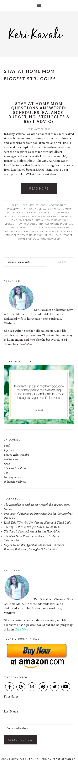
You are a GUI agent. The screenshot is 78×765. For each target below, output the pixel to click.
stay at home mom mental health (41, 235)
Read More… (27, 344)
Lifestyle (9, 450)
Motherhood (37, 205)
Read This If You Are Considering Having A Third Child (37, 522)
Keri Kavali (39, 32)
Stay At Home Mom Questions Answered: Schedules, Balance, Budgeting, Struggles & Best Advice (39, 112)
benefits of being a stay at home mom (40, 212)
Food (7, 445)
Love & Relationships (17, 454)
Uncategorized (57, 205)
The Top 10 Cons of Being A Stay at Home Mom (32, 531)
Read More (39, 188)
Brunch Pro (38, 759)
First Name (11, 696)
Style (7, 463)
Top (6, 472)
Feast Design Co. (64, 759)
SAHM (35, 231)
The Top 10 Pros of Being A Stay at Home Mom (31, 527)
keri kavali (23, 231)
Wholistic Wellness (15, 481)
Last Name (11, 711)
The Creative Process (16, 468)
